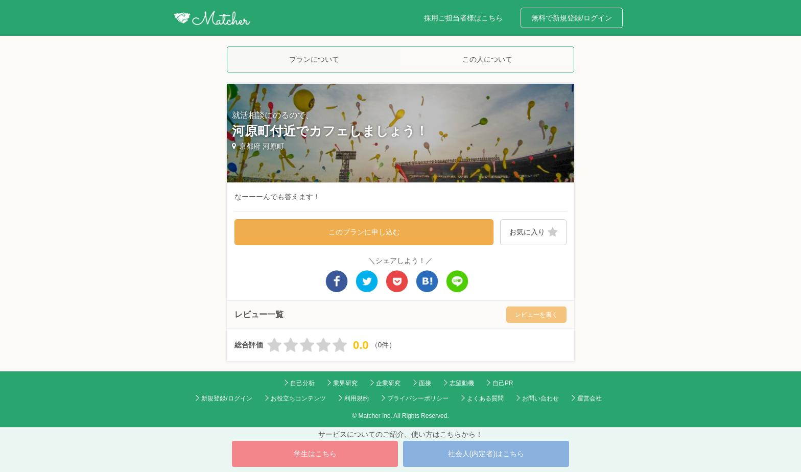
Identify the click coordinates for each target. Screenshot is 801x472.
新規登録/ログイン (226, 398)
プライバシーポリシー (418, 398)
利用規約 (356, 398)
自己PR (502, 383)
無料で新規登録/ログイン (571, 18)
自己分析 (302, 383)
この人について (487, 59)
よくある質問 (485, 398)
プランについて (314, 59)
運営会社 (589, 398)
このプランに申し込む (364, 232)
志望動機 (462, 383)
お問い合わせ (540, 398)
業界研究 (345, 383)
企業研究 (388, 383)
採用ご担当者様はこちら (463, 18)
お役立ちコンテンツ (298, 398)
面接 (425, 383)
